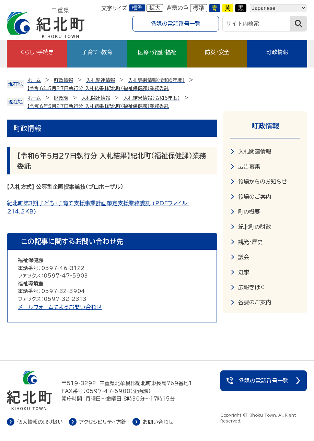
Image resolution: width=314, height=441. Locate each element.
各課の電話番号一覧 (175, 23)
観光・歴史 (250, 242)
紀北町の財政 (254, 227)
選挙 (243, 272)
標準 (137, 7)
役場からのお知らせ (262, 181)
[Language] (278, 8)
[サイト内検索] (256, 24)
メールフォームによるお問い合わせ (60, 307)
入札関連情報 (254, 151)
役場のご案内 (254, 196)
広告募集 (249, 166)
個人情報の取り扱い (40, 422)
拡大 (154, 7)
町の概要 (249, 212)
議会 (243, 257)
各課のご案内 (254, 302)
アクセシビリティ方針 (102, 422)
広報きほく (251, 287)
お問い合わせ (158, 422)
